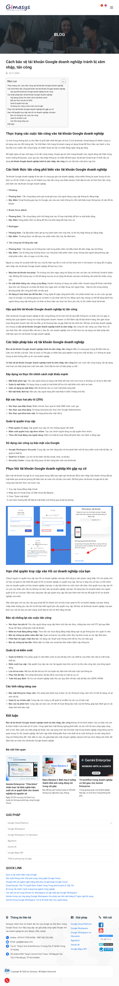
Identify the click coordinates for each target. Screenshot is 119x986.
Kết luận (10, 124)
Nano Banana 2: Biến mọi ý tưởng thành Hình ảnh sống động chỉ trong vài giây (59, 783)
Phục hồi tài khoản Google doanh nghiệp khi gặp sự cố (30, 109)
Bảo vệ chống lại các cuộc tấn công (24, 115)
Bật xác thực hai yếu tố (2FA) (21, 101)
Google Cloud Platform (18, 823)
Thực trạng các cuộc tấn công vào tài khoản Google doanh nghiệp (35, 85)
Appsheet (12, 841)
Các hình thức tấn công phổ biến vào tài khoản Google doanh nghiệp (36, 89)
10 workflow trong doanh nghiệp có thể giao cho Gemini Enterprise (96, 783)
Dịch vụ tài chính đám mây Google (21, 875)
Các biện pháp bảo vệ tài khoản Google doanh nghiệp (29, 95)
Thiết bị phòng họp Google (20, 859)
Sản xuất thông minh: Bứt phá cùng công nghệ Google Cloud (33, 878)
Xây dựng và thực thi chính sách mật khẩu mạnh (28, 98)
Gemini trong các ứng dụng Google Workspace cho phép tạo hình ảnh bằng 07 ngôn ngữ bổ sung (49, 896)
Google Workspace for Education (23, 835)
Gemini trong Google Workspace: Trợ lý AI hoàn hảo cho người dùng (36, 900)
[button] (111, 8)
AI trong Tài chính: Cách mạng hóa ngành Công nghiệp (30, 889)
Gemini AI (12, 847)
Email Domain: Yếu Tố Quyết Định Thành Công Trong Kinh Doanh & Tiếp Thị (40, 885)
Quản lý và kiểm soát (18, 118)
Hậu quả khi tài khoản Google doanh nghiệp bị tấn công (31, 92)
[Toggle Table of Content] (62, 81)
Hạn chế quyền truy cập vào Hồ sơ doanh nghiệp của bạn (31, 112)
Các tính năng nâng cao (19, 121)
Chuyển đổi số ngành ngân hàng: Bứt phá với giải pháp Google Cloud (36, 882)
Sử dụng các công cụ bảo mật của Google (26, 106)
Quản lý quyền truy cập (19, 103)
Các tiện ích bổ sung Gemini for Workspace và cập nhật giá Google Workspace (41, 893)
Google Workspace (16, 829)
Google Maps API (15, 853)
